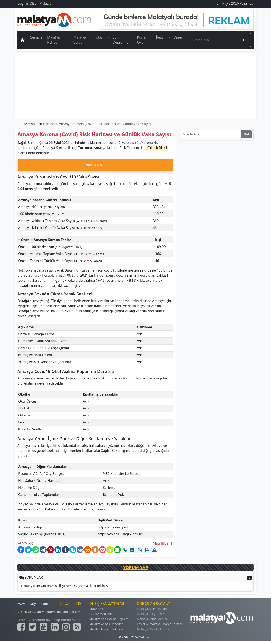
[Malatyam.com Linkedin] (55, 626)
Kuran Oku (96, 609)
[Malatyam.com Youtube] (43, 626)
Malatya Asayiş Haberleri (106, 624)
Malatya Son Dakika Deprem (109, 619)
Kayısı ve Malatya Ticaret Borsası (159, 624)
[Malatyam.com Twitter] (32, 626)
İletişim (74, 612)
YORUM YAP (135, 567)
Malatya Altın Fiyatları (152, 609)
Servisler (37, 37)
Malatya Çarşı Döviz (150, 614)
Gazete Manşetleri (102, 614)
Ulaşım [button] (101, 37)
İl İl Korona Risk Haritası (36, 123)
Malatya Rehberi (53, 40)
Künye (50, 612)
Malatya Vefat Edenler (152, 619)
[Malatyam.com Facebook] (21, 626)
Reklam (62, 612)
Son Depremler (121, 40)
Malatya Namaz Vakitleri (106, 629)
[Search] (215, 40)
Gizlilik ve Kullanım (31, 612)
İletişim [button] (162, 37)
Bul (245, 40)
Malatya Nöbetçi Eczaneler (155, 629)
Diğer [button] (178, 37)
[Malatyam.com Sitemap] (77, 626)
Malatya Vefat (79, 40)
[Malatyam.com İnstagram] (66, 626)
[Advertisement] (135, 86)
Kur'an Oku (142, 40)
